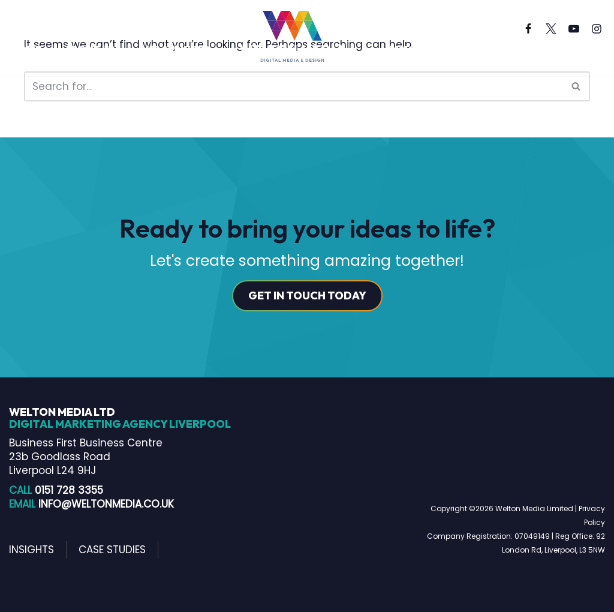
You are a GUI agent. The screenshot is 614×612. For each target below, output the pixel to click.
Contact (36, 64)
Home (26, 49)
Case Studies (493, 49)
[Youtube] (573, 28)
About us (89, 49)
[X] (551, 28)
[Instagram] (596, 28)
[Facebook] (528, 28)
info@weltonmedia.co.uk (106, 504)
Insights (412, 49)
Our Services (174, 49)
